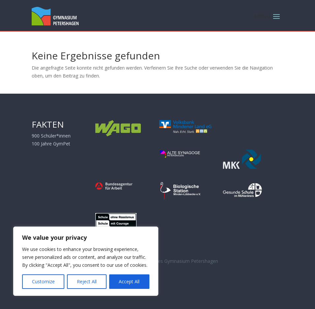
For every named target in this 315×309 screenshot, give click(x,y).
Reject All (87, 281)
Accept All (129, 281)
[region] (85, 261)
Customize (43, 281)
